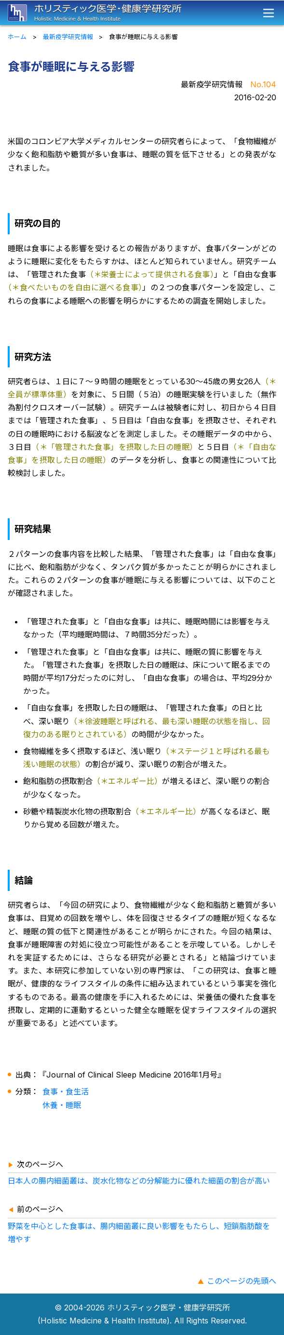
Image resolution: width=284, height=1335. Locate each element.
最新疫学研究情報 (68, 36)
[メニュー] (268, 13)
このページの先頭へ (241, 1281)
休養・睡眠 (61, 1105)
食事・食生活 (65, 1091)
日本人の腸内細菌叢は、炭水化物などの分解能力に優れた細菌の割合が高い (139, 1181)
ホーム (17, 36)
